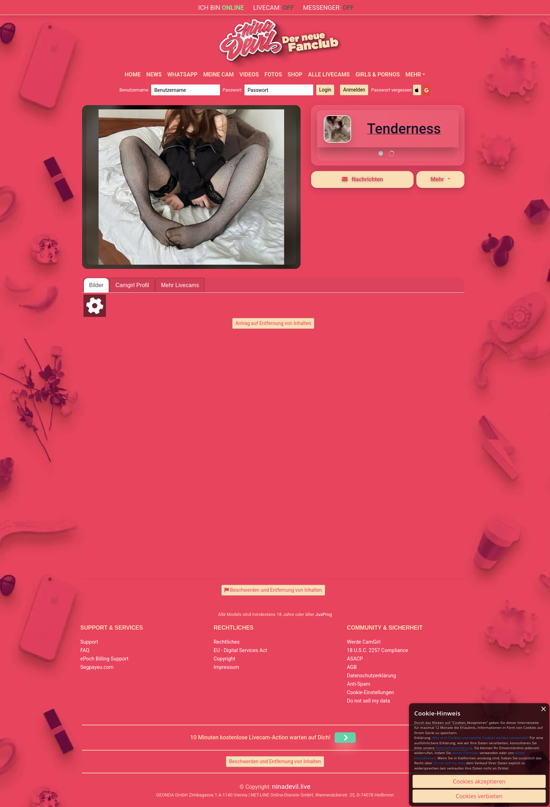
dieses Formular (465, 753)
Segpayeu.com (97, 667)
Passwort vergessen (391, 90)
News (154, 74)
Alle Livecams (329, 74)
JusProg (323, 614)
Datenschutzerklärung (371, 676)
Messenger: (328, 7)
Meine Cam (218, 74)
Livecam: (273, 7)
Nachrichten (362, 179)
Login (325, 90)
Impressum (226, 667)
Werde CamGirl (364, 642)
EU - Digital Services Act (240, 650)
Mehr (413, 74)
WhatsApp (182, 74)
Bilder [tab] (96, 285)
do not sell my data (449, 763)
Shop (295, 74)
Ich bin (221, 7)
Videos (249, 74)
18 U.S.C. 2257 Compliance (377, 650)
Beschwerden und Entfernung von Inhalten (275, 761)
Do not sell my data (368, 701)
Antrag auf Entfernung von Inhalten (273, 323)
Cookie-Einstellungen (370, 693)
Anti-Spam (358, 684)
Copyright (224, 659)
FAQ (84, 650)
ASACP (355, 659)
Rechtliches (227, 642)
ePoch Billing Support (104, 659)
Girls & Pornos (377, 74)
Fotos (273, 74)
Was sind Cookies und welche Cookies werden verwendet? (480, 737)
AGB (352, 667)
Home (133, 74)
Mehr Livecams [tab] (180, 285)
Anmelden (354, 90)
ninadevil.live (291, 786)
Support (89, 642)
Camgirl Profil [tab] (132, 285)
